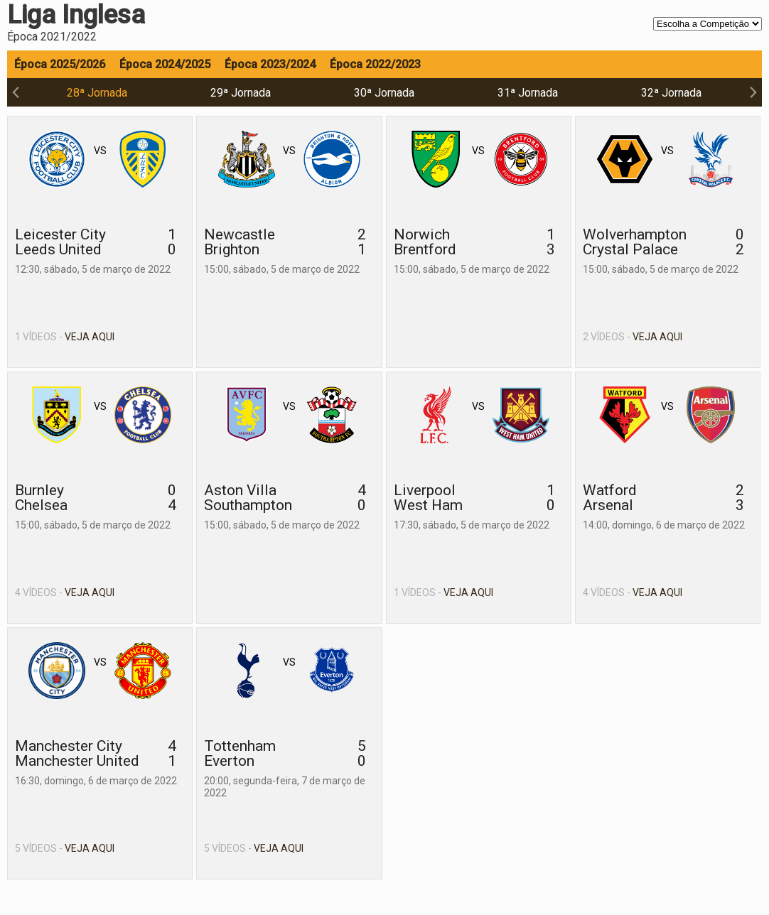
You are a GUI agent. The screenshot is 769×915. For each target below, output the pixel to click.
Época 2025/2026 (59, 64)
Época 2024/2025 (164, 64)
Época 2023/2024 (270, 64)
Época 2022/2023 (375, 64)
